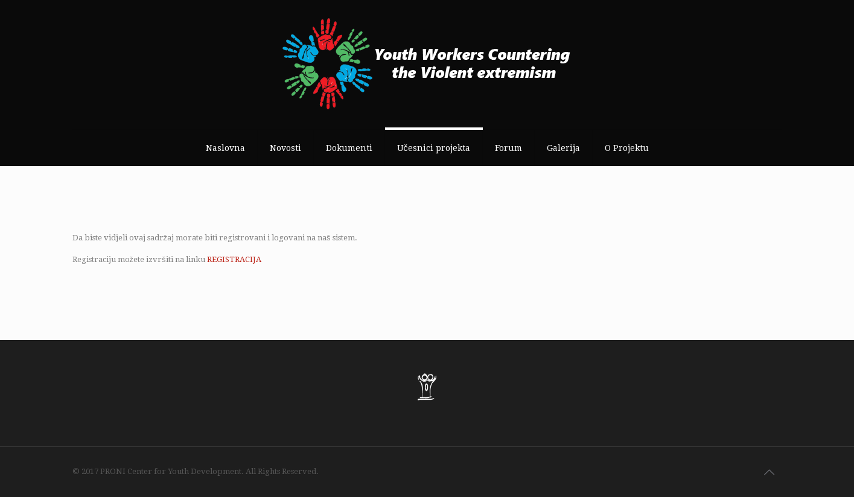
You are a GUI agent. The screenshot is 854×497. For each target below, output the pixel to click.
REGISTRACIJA (234, 259)
